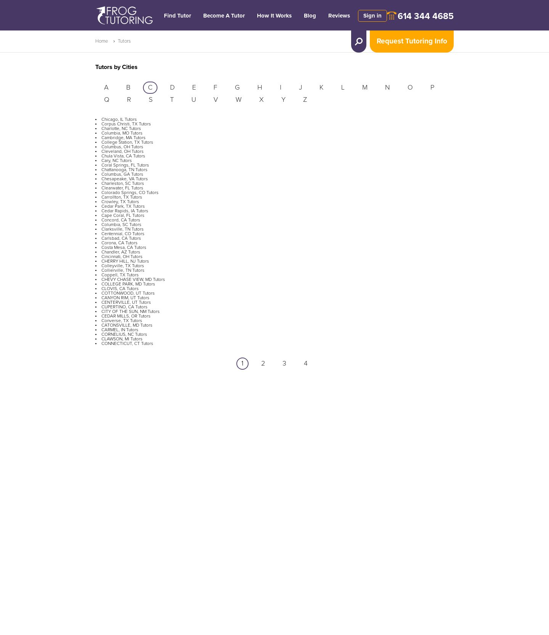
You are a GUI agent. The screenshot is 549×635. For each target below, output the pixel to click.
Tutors (124, 41)
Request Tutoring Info (412, 41)
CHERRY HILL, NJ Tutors (125, 261)
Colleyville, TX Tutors (122, 266)
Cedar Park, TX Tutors (123, 206)
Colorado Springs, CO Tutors (130, 193)
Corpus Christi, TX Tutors (126, 124)
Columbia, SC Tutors (121, 225)
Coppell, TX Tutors (120, 275)
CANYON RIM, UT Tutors (125, 298)
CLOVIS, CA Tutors (120, 289)
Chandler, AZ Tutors (120, 252)
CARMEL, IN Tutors (119, 330)
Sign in (372, 16)
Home (101, 41)
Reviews (339, 16)
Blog (310, 16)
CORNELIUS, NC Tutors (124, 334)
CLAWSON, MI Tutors (122, 339)
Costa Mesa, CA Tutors (123, 247)
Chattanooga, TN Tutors (124, 170)
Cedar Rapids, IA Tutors (124, 211)
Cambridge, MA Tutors (123, 138)
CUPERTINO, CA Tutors (124, 307)
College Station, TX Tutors (127, 142)
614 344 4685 (426, 16)
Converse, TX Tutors (121, 321)
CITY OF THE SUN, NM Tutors (130, 311)
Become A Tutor (224, 16)
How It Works (274, 16)
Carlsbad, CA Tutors (121, 238)
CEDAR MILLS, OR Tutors (126, 316)
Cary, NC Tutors (116, 161)
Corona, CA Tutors (119, 243)
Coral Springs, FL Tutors (125, 165)
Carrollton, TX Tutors (121, 197)
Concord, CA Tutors (120, 220)
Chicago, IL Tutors (119, 119)
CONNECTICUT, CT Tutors (127, 344)
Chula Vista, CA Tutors (123, 156)
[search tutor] (358, 41)
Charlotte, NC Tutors (121, 129)
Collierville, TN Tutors (122, 270)
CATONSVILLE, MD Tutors (126, 325)
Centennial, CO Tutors (122, 234)
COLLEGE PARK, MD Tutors (128, 284)
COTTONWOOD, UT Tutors (128, 293)
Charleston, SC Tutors (122, 183)
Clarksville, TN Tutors (122, 229)
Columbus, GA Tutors (122, 174)
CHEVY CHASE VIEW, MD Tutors (133, 279)
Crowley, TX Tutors (120, 202)
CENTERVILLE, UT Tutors (126, 302)
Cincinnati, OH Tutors (122, 257)
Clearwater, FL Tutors (122, 188)
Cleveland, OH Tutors (122, 151)
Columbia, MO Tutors (122, 133)
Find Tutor (177, 16)
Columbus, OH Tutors (122, 147)
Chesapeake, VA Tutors (124, 179)
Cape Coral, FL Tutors (122, 215)
